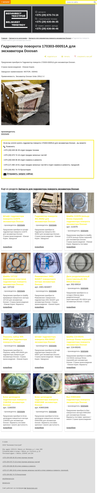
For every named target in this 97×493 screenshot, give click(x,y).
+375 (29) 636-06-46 (46, 28)
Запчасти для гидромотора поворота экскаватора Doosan (50, 38)
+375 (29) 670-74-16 (46, 15)
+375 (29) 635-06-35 (46, 21)
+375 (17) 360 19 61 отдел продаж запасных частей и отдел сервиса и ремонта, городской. (42, 165)
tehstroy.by (6, 483)
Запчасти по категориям (18, 38)
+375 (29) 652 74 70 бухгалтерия (17, 170)
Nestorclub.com (31, 488)
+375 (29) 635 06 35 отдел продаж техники (21, 150)
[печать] (65, 56)
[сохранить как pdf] (83, 56)
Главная (4, 38)
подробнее (7, 247)
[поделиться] (50, 56)
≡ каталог (5, 2)
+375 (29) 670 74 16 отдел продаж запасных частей (25, 155)
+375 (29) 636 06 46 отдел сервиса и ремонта (23, 160)
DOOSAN (5, 134)
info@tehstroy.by (8, 479)
